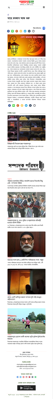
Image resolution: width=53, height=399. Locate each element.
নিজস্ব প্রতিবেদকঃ (37, 28)
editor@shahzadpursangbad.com (26, 366)
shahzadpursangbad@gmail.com (26, 364)
